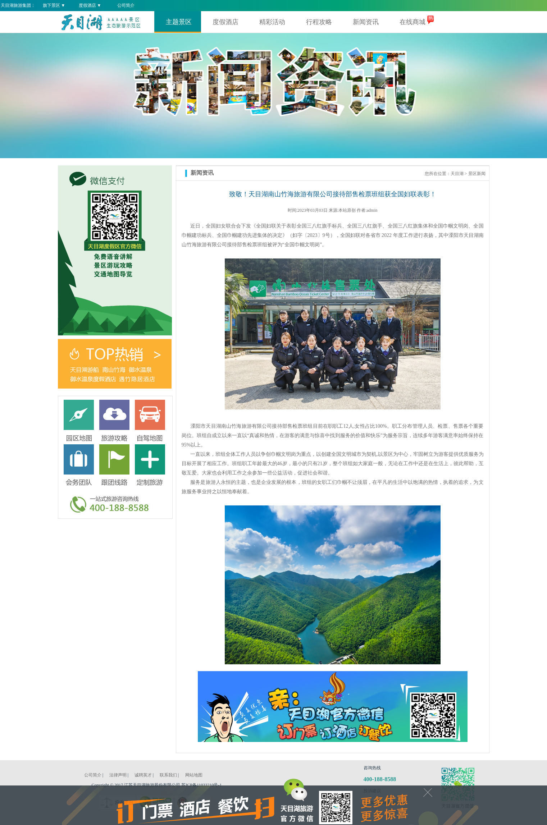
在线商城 (412, 22)
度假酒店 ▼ (90, 5)
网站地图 (193, 775)
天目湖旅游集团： (18, 5)
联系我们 (168, 775)
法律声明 (118, 775)
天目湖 (457, 173)
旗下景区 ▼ (54, 5)
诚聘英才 (143, 775)
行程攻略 (319, 22)
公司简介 (126, 5)
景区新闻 (477, 173)
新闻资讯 (366, 22)
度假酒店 (225, 22)
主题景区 (179, 22)
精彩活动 (272, 22)
